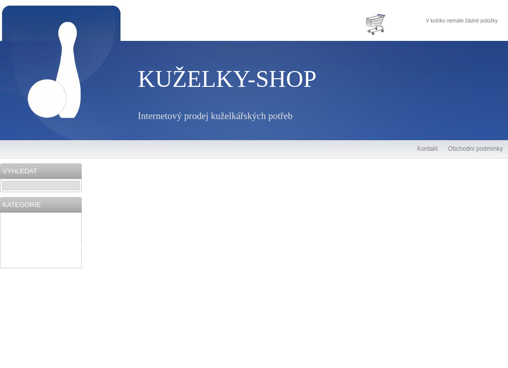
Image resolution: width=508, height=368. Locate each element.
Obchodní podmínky (475, 148)
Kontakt (427, 148)
